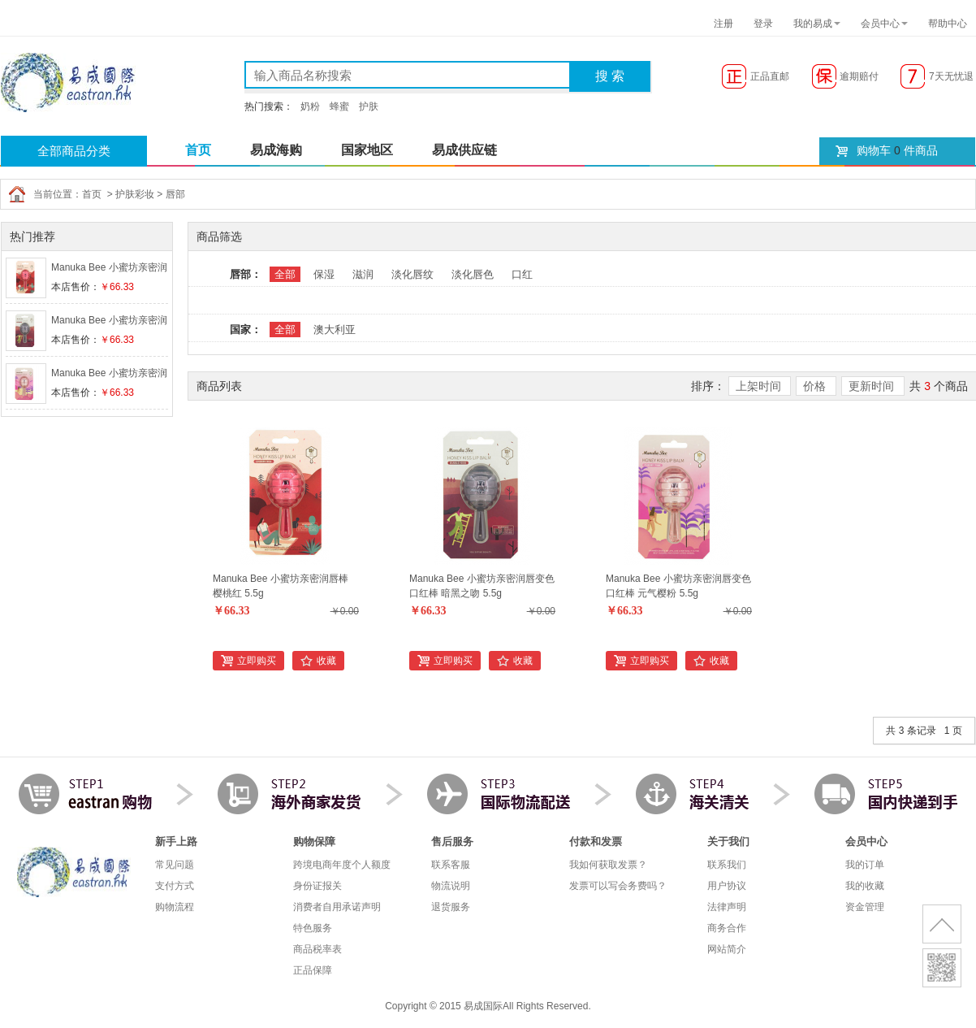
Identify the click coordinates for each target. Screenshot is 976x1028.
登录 (763, 23)
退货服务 (450, 907)
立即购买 (256, 660)
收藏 (326, 660)
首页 (198, 150)
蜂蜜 (339, 106)
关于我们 (728, 841)
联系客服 (450, 864)
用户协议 (726, 885)
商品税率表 (317, 949)
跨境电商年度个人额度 (342, 864)
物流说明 (450, 885)
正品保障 (312, 970)
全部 (285, 274)
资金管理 (864, 907)
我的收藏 (864, 885)
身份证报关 (317, 885)
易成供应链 (464, 150)
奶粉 (310, 106)
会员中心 (880, 23)
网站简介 (726, 949)
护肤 (368, 106)
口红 (522, 274)
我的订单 (864, 864)
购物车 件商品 (897, 150)
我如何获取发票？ (608, 864)
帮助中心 (947, 23)
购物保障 (314, 841)
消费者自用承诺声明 (337, 907)
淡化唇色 (472, 274)
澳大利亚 (334, 329)
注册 (723, 23)
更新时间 (873, 386)
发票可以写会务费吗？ (618, 885)
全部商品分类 (73, 151)
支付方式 (174, 885)
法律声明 (726, 907)
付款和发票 (595, 841)
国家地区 (367, 150)
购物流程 (174, 907)
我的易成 (812, 23)
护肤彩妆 (134, 194)
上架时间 (760, 386)
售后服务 (452, 841)
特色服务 (312, 928)
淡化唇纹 (412, 274)
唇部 (175, 194)
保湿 (324, 274)
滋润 (363, 274)
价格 (816, 386)
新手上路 (176, 841)
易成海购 (276, 150)
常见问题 (174, 864)
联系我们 (726, 864)
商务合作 (726, 928)
